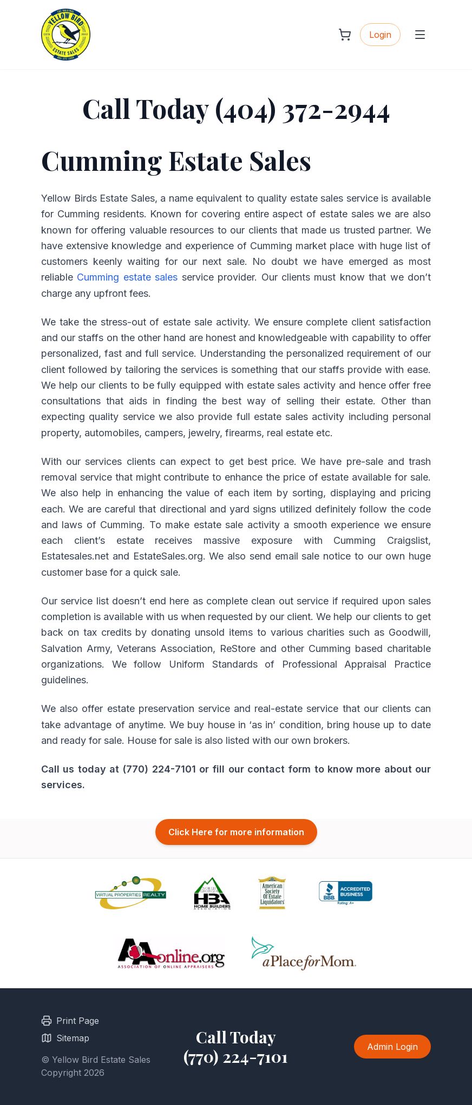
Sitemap (65, 1038)
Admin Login (392, 1046)
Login (380, 34)
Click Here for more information (236, 832)
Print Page (70, 1020)
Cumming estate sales (127, 277)
